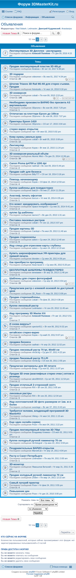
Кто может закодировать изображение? (33, 204)
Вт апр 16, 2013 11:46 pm (56, 272)
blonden (35, 258)
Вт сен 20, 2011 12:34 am (50, 396)
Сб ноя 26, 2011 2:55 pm (54, 361)
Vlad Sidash (20, 28)
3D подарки (16, 74)
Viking (35, 416)
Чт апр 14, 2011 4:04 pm (55, 451)
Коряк (35, 148)
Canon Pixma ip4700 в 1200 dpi (27, 163)
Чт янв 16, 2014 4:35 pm (52, 198)
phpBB (32, 572)
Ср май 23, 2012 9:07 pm (52, 335)
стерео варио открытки (23, 129)
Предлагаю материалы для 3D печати (32, 365)
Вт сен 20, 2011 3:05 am (49, 387)
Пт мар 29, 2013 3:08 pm (55, 293)
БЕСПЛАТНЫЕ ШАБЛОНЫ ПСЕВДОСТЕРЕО (36, 270)
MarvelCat (36, 451)
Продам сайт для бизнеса (25, 171)
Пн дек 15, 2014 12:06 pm (57, 156)
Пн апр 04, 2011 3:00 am (56, 458)
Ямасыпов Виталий (41, 467)
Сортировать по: (38, 504)
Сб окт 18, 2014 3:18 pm (53, 174)
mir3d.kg (36, 352)
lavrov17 (36, 215)
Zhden (35, 477)
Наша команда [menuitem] (60, 567)
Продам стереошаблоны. (24, 297)
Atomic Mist (37, 156)
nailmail (35, 166)
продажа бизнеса (20, 342)
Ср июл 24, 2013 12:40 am (52, 239)
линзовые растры (20, 393)
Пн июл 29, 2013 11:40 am (54, 231)
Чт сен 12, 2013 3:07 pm (51, 223)
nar (33, 132)
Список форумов (14, 567)
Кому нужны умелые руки (25, 136)
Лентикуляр (16, 145)
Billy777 (35, 174)
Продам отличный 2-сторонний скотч (32, 384)
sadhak (35, 344)
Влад (34, 368)
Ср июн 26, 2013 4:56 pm (54, 258)
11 (63, 98)
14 (73, 98)
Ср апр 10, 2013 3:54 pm (55, 281)
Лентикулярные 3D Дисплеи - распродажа (35, 50)
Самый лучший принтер (24, 482)
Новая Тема (10, 33)
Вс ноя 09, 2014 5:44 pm (53, 166)
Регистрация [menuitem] (59, 11)
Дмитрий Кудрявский (49, 28)
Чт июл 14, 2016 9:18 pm (55, 89)
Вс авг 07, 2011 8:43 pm (54, 407)
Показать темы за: (37, 500)
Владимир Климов (41, 432)
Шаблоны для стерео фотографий (30, 278)
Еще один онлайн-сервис (25, 422)
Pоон (34, 424)
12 (67, 98)
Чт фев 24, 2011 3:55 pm (51, 485)
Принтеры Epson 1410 (23, 121)
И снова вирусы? (20, 324)
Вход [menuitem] (71, 11)
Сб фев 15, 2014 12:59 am (52, 182)
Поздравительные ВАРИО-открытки (31, 448)
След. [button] (45, 40)
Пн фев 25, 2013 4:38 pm (52, 300)
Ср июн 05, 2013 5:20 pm (58, 265)
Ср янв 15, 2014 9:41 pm (62, 206)
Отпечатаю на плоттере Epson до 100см (34, 113)
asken (35, 239)
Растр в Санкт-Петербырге (25, 455)
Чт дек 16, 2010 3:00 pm (50, 494)
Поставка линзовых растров (27, 220)
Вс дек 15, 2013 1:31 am (53, 215)
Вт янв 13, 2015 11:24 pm (52, 148)
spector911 (37, 326)
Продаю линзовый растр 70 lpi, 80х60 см (34, 349)
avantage (36, 407)
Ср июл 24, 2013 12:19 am (52, 248)
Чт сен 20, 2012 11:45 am (56, 308)
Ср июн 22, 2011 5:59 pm (56, 443)
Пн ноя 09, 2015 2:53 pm (51, 95)
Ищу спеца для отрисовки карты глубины (35, 245)
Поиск (53, 33)
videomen (36, 76)
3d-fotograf (37, 443)
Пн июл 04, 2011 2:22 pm (51, 424)
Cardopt (35, 231)
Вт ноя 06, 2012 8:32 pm (56, 326)
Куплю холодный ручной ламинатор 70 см (35, 440)
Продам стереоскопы (22, 237)
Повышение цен (19, 491)
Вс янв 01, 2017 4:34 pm (54, 76)
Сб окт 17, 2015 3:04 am (54, 124)
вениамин (36, 272)
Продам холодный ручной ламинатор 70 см (36, 475)
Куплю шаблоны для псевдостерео (31, 187)
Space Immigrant (40, 206)
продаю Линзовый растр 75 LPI (28, 358)
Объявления (12, 24)
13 (70, 98)
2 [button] (41, 39)
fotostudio (36, 89)
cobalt (35, 95)
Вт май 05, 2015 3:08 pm (51, 139)
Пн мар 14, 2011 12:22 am (52, 477)
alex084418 (37, 379)
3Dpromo (36, 108)
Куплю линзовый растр (23, 305)
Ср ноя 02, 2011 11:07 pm (51, 368)
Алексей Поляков (41, 53)
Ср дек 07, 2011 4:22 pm (54, 352)
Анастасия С (38, 265)
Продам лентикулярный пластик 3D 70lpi (34, 429)
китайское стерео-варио (24, 332)
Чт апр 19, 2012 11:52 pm (53, 344)
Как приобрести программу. (26, 262)
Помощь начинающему (23, 179)
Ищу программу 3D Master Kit (27, 313)
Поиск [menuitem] (73, 17)
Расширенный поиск (58, 33)
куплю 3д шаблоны (21, 212)
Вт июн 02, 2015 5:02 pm (49, 132)
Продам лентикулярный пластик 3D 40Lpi (35, 66)
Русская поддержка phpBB (38, 574)
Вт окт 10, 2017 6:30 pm (53, 69)
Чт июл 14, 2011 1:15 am (52, 416)
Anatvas (36, 69)
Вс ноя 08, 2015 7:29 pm (54, 108)
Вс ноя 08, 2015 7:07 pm (54, 116)
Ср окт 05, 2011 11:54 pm (57, 379)
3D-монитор (16, 464)
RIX (33, 387)
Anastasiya (66, 28)
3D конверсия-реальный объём (28, 153)
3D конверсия (17, 92)
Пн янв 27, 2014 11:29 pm (52, 190)
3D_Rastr (36, 293)
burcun (35, 198)
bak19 (35, 190)
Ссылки (9, 11)
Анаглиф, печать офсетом (25, 195)
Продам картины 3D (21, 228)
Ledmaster (32, 28)
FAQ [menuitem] (19, 11)
